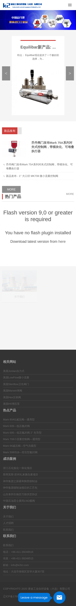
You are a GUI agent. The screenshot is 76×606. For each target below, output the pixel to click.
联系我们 (8, 529)
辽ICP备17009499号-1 (16, 596)
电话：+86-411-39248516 (18, 551)
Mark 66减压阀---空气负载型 (19, 445)
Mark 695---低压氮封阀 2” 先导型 (22, 432)
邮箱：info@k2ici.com (16, 565)
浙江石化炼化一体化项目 (17, 468)
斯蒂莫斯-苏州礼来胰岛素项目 (20, 474)
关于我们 (8, 516)
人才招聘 (8, 523)
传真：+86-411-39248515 (18, 558)
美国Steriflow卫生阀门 (16, 384)
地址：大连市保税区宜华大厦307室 (23, 571)
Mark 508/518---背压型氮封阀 (20, 452)
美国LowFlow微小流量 (16, 377)
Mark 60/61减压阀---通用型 (19, 419)
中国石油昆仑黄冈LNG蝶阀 (19, 500)
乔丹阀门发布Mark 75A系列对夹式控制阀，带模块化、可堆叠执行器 (52, 147)
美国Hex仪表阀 (12, 397)
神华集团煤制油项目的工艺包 (20, 487)
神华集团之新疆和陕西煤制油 (20, 481)
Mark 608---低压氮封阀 (16, 426)
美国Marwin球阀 (12, 390)
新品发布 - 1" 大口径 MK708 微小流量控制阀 (32, 175)
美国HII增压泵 (11, 403)
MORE (11, 189)
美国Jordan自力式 (13, 371)
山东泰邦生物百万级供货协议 (20, 494)
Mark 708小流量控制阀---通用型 (21, 439)
